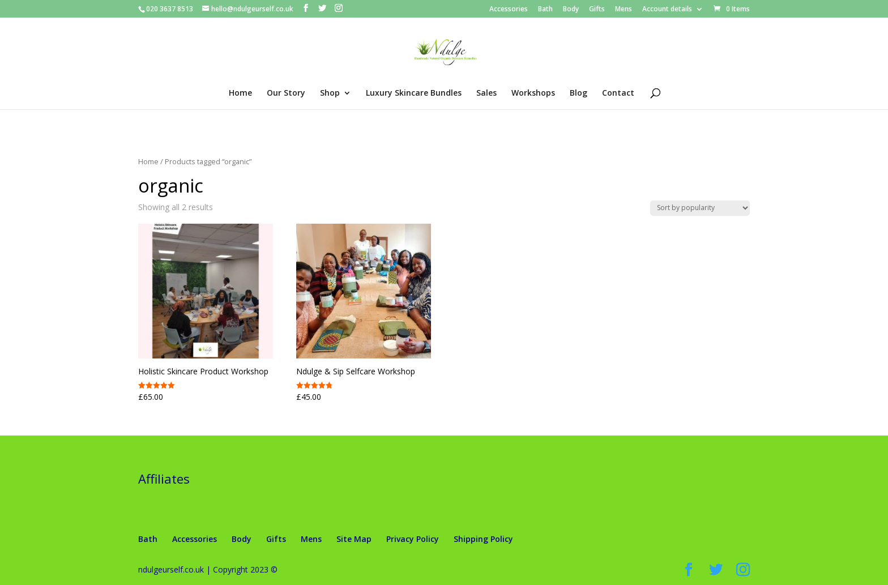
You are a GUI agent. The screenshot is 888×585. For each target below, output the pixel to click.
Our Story (286, 93)
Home (240, 93)
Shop (330, 93)
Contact (618, 93)
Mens (623, 10)
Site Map (354, 538)
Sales (486, 93)
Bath (545, 10)
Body (571, 10)
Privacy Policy (412, 538)
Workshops (533, 93)
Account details (667, 10)
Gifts (597, 10)
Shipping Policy (483, 538)
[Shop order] (700, 208)
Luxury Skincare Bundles (414, 93)
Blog (578, 93)
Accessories (508, 10)
